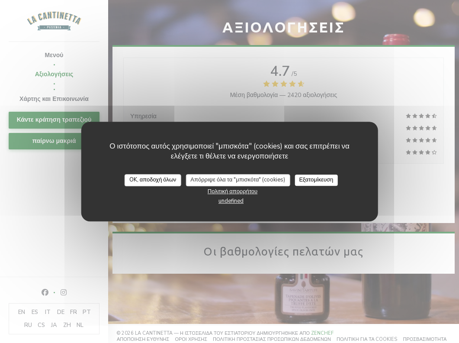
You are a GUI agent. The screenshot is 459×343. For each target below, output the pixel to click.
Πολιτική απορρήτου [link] (232, 191)
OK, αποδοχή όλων (153, 180)
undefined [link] (231, 201)
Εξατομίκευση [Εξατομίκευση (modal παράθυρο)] (316, 180)
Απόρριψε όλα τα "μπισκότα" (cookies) (237, 180)
